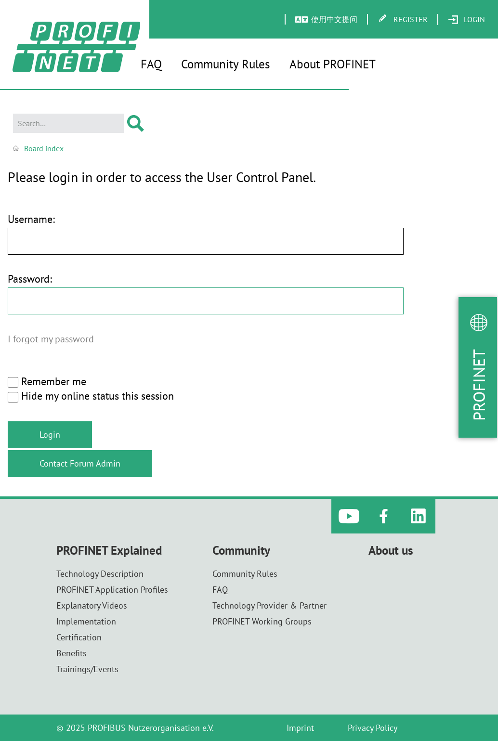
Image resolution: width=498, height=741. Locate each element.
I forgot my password (51, 339)
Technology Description (100, 573)
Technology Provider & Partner (269, 605)
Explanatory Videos (91, 605)
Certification (79, 637)
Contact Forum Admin (79, 463)
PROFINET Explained (109, 550)
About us (390, 550)
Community (241, 550)
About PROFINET (332, 64)
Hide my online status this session (91, 396)
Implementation (86, 621)
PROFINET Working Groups (262, 621)
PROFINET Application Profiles (112, 589)
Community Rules (225, 64)
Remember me (47, 382)
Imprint (300, 727)
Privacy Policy (372, 727)
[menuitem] (466, 19)
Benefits (71, 653)
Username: (31, 219)
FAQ (151, 64)
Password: (30, 279)
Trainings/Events (87, 669)
